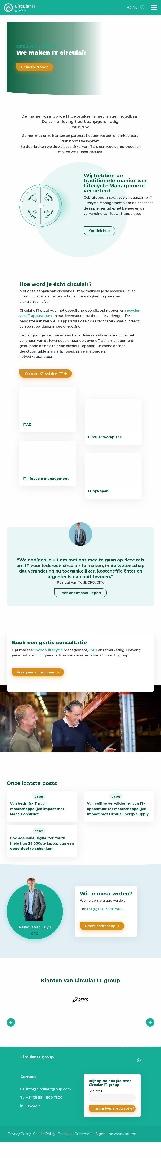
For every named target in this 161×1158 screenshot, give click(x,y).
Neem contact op (102, 947)
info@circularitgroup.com (48, 1111)
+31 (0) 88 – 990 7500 (104, 931)
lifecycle (55, 650)
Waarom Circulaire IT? (46, 374)
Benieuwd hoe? (34, 67)
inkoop (41, 650)
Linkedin (33, 1128)
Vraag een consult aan (38, 672)
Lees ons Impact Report (80, 593)
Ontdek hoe (99, 231)
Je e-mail (112, 1116)
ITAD (93, 650)
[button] (112, 1130)
